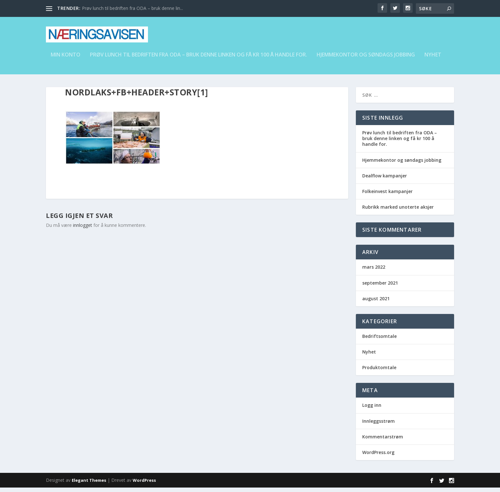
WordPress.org (378, 457)
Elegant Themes (89, 485)
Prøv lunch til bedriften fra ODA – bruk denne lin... (132, 8)
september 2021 (380, 287)
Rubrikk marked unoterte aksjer (398, 211)
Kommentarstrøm (382, 441)
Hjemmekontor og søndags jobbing (366, 59)
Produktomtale (379, 372)
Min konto (65, 59)
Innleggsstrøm (378, 425)
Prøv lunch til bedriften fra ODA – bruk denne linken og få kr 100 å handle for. (198, 59)
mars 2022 (373, 271)
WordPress (144, 485)
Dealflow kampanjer (384, 180)
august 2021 (376, 303)
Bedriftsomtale (379, 341)
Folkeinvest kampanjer (387, 196)
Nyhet (432, 59)
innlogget (82, 230)
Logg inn (371, 409)
